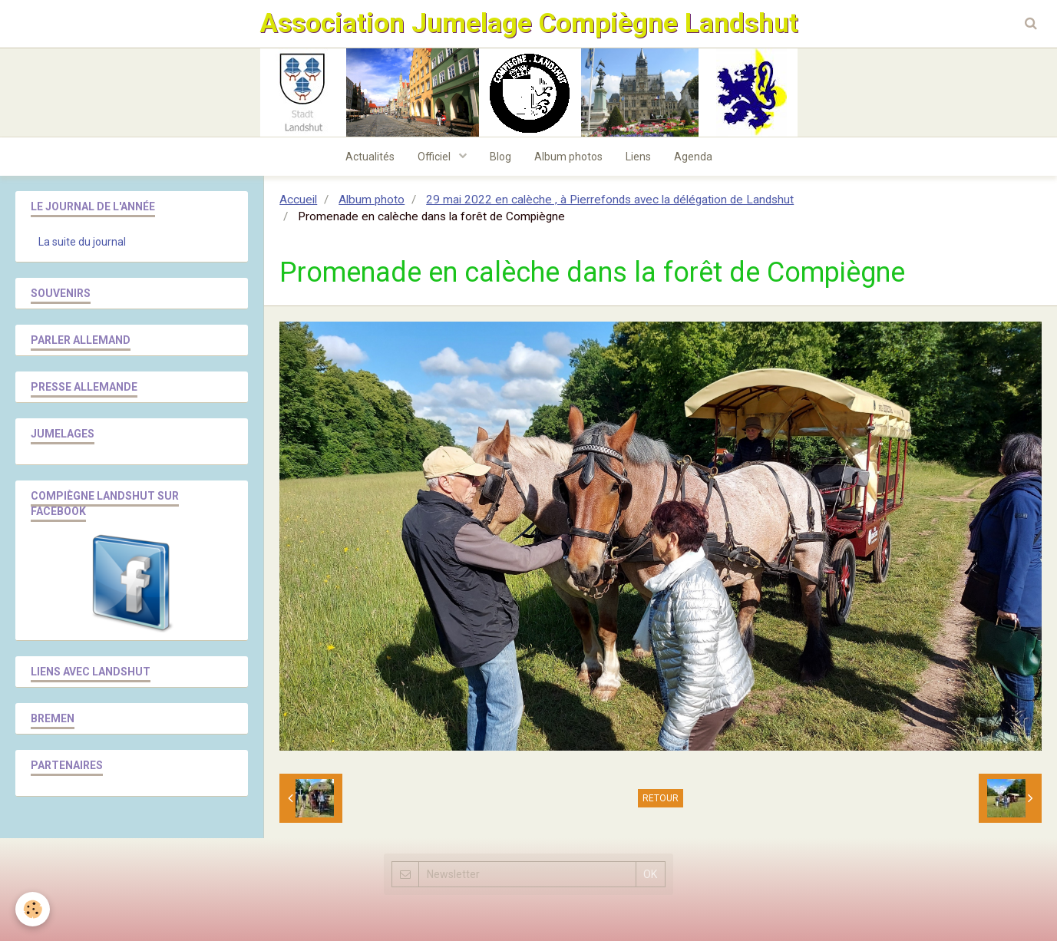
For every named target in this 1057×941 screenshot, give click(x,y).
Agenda (693, 156)
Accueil (298, 199)
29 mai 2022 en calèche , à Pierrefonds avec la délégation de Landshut (610, 199)
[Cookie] (32, 909)
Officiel (435, 156)
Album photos (568, 156)
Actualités (370, 156)
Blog (500, 156)
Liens (638, 156)
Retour (660, 798)
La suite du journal (82, 242)
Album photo (372, 199)
